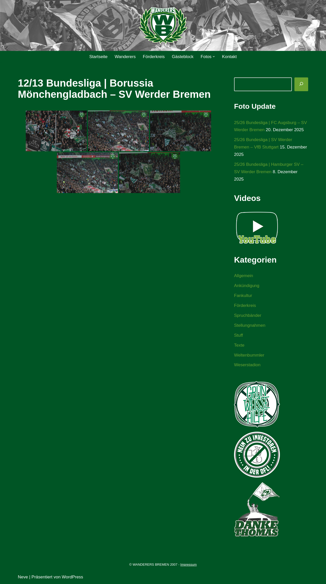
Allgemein (243, 275)
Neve (23, 577)
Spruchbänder (247, 315)
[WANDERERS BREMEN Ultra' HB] (163, 25)
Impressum (188, 564)
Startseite (98, 56)
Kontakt (229, 56)
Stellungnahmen (249, 325)
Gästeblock (183, 56)
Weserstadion (247, 364)
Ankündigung (246, 285)
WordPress (72, 577)
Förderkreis (154, 56)
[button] (214, 57)
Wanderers (125, 56)
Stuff (238, 335)
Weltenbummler (249, 355)
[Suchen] (301, 84)
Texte (239, 345)
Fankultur (243, 295)
